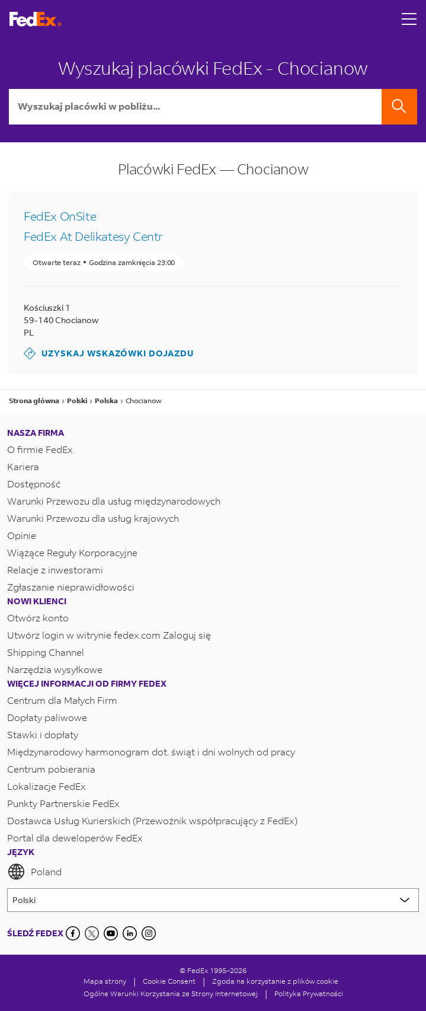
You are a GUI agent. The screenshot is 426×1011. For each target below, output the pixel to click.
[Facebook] (73, 933)
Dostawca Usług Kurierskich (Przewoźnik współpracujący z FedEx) (152, 820)
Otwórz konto (38, 617)
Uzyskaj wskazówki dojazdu (109, 353)
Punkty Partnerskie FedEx (63, 803)
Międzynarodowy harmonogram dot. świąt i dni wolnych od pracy (151, 751)
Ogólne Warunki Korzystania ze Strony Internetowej (171, 993)
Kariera (23, 466)
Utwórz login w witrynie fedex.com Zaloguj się (109, 635)
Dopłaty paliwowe (47, 717)
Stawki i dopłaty (42, 734)
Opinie (21, 535)
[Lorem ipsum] (213, 900)
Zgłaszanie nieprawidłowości (70, 587)
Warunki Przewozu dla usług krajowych (93, 518)
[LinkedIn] (130, 933)
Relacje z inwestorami (55, 569)
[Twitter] (92, 933)
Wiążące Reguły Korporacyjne (72, 552)
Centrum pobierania (51, 769)
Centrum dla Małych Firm (62, 700)
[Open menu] (409, 19)
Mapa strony (105, 981)
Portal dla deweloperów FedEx (75, 837)
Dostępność (33, 483)
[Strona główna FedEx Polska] (35, 19)
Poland (34, 871)
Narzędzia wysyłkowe (55, 669)
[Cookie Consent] (169, 981)
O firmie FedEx (40, 449)
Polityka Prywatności (308, 993)
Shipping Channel (45, 652)
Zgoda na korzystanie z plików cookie (275, 981)
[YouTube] (111, 933)
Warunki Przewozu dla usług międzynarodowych (113, 501)
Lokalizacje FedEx (46, 786)
